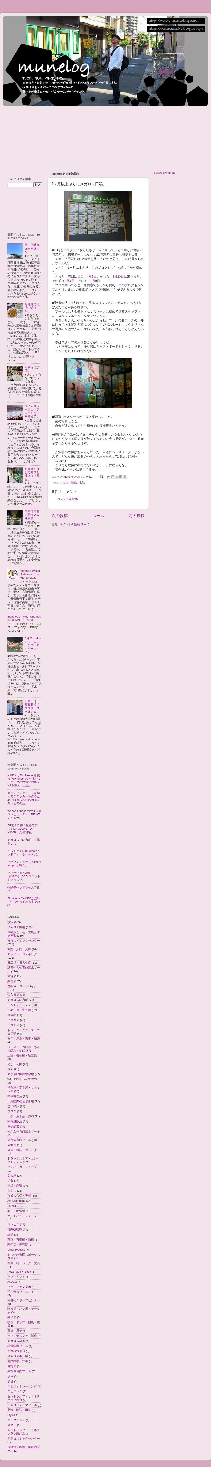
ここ (74, 421)
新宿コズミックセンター (23, 1438)
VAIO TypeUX (16, 1249)
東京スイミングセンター (23, 940)
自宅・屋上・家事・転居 (23, 1038)
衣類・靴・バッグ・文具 (23, 1263)
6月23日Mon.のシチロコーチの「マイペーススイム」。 (33, 645)
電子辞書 (13, 1126)
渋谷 (10, 1381)
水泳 (82, 482)
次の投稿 (60, 515)
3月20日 (118, 276)
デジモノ (13, 1025)
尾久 (10, 1069)
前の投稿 (136, 515)
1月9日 (95, 281)
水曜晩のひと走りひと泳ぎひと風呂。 (32, 474)
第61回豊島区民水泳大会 (32, 248)
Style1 (11, 1415)
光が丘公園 (14, 1064)
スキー (11, 1425)
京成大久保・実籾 (19, 1195)
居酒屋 (11, 1145)
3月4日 (69, 281)
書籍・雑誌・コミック (22, 1150)
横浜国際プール (17, 1346)
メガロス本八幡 (17, 1356)
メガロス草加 (16, 1340)
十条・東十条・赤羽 (20, 1116)
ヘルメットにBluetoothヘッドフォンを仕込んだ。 (23, 852)
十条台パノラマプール (22, 1405)
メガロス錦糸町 (17, 999)
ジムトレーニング (19, 1004)
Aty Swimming (16, 1200)
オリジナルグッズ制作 (22, 1335)
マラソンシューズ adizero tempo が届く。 (24, 863)
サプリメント (16, 1276)
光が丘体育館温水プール (23, 1131)
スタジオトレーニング (22, 1386)
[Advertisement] (74, 137)
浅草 (10, 1376)
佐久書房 (13, 994)
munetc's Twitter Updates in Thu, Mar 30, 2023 (30, 574)
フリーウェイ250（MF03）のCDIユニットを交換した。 (23, 876)
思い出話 (13, 1106)
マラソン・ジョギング (22, 954)
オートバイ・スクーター (23, 1216)
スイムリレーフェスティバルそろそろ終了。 (32, 411)
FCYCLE (13, 1205)
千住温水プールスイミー (23, 1292)
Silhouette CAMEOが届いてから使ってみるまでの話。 (23, 902)
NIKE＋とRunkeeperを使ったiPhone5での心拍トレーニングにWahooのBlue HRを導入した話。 (24, 780)
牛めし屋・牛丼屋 (19, 1010)
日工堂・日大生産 (19, 962)
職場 (10, 976)
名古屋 (11, 1175)
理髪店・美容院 (17, 1244)
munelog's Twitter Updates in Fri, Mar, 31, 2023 (24, 618)
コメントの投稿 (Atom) (74, 524)
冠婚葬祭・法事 (17, 1361)
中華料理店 (14, 1096)
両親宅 (11, 1015)
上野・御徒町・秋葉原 (22, 1055)
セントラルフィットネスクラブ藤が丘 (23, 1432)
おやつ (11, 1190)
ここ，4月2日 (87, 276)
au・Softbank (16, 1210)
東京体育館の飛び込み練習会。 (32, 515)
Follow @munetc (164, 172)
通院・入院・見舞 (19, 949)
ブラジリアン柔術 (19, 1286)
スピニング (14, 1391)
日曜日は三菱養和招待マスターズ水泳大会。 (32, 706)
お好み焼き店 (16, 1351)
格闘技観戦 (14, 1229)
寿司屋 (11, 1366)
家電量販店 (14, 1121)
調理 (10, 981)
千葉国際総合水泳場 (20, 1101)
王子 (10, 1234)
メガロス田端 (68, 482)
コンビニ (13, 1224)
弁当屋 (11, 1317)
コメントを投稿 (67, 499)
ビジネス (13, 1020)
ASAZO (12, 1281)
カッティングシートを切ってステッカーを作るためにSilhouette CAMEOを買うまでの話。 (23, 798)
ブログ (11, 1111)
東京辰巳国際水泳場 (20, 1074)
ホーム (98, 515)
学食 (10, 1180)
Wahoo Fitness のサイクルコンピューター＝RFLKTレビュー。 (24, 814)
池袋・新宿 (14, 1185)
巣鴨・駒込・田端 (19, 1409)
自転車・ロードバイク (22, 986)
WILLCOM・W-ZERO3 (22, 1079)
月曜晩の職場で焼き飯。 (32, 308)
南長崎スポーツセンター (23, 1300)
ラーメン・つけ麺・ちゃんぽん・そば (23, 1049)
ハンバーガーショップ (22, 1167)
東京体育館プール (19, 1140)
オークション (16, 1420)
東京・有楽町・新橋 (20, 1239)
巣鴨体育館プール (19, 1371)
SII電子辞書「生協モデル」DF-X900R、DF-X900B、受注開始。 (22, 829)
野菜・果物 (14, 1330)
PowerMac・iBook (19, 1271)
